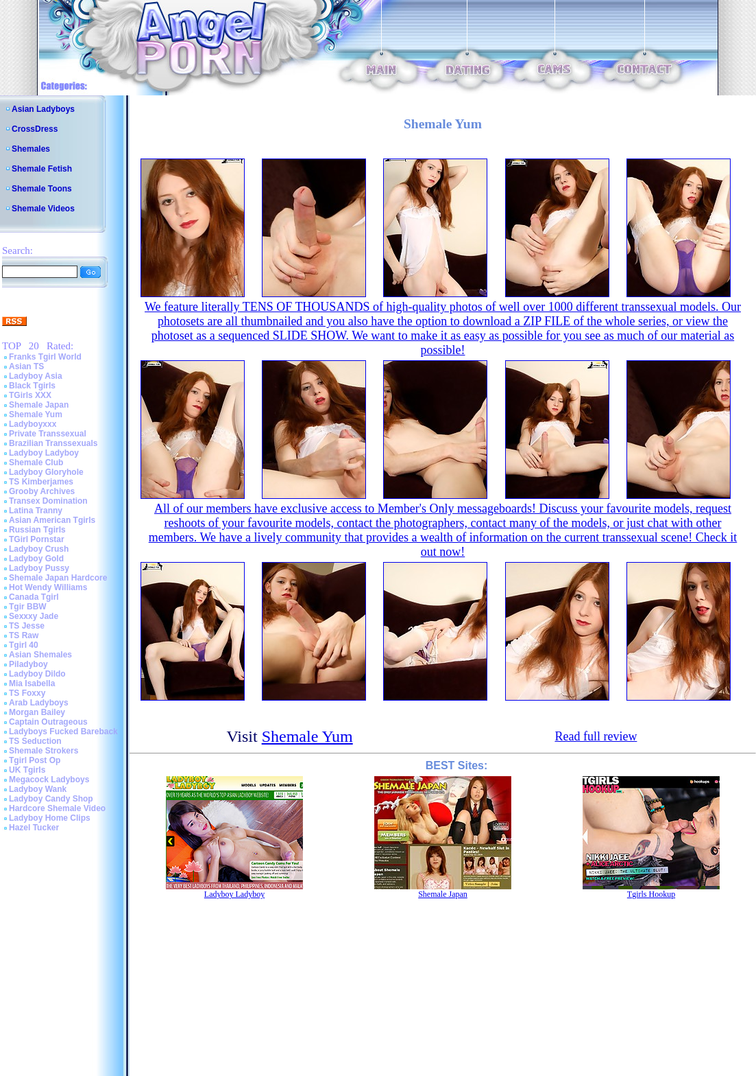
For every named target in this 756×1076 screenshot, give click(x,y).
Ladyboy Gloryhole (46, 472)
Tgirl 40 (23, 645)
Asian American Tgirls (52, 520)
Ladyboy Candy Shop (51, 799)
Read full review (595, 736)
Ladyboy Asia (35, 376)
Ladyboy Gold (36, 558)
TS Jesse (27, 626)
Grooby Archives (42, 491)
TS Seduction (35, 741)
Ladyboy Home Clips (49, 818)
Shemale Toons (42, 189)
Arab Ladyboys (39, 702)
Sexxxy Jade (33, 616)
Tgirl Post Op (34, 760)
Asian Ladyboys (43, 109)
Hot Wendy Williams (48, 587)
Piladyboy (28, 664)
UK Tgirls (27, 770)
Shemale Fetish (42, 169)
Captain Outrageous (48, 722)
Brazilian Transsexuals (53, 443)
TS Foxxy (27, 693)
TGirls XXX (30, 395)
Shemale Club (36, 462)
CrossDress (35, 129)
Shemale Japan (39, 405)
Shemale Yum (35, 414)
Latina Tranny (35, 510)
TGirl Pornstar (36, 539)
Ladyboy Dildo (37, 674)
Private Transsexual (47, 433)
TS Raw (23, 635)
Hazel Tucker (34, 827)
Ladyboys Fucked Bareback (63, 731)
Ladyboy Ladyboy (44, 453)
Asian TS (26, 366)
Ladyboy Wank (37, 789)
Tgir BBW (28, 606)
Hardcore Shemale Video (57, 808)
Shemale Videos (43, 208)
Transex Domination (48, 501)
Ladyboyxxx (32, 424)
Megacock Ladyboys (49, 779)
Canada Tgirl (34, 597)
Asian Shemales (40, 654)
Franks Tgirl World (45, 357)
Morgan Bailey (37, 712)
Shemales (31, 149)
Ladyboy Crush (39, 549)
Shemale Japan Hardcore (58, 578)
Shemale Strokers (43, 751)
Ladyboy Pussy (39, 568)
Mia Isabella (32, 683)
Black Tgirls (32, 385)
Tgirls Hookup (651, 894)
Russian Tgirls (37, 530)
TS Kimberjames (41, 482)
